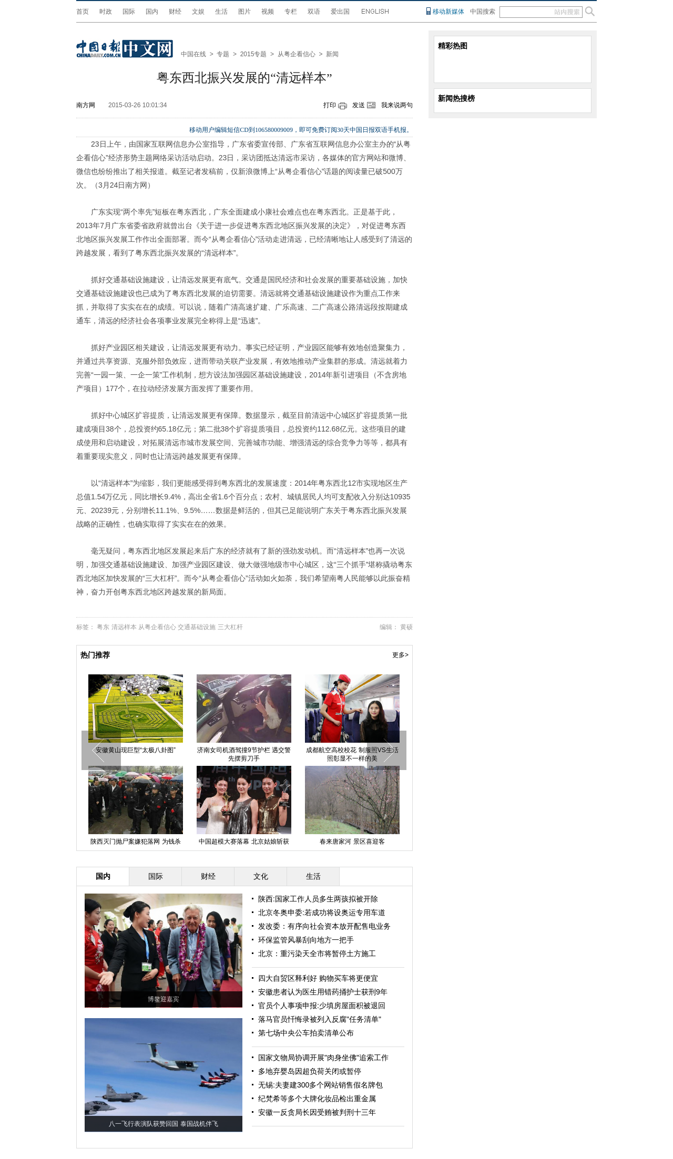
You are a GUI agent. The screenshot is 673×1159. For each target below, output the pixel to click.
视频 (267, 11)
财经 (175, 11)
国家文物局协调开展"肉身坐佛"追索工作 (323, 1057)
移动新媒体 (448, 11)
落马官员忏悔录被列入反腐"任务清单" (319, 1019)
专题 (223, 54)
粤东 (103, 627)
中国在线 (193, 54)
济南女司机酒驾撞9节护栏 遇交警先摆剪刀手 (244, 754)
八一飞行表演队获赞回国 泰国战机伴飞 (163, 1123)
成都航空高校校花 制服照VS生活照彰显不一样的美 (352, 754)
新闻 (332, 54)
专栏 (290, 11)
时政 (105, 11)
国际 (129, 11)
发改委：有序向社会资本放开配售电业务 (324, 926)
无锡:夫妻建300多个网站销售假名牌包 (320, 1085)
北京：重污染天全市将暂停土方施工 (317, 953)
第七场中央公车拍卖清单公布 (306, 1033)
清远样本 (124, 627)
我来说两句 (397, 105)
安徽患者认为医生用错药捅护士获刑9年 (323, 992)
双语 (314, 11)
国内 (152, 11)
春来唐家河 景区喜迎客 (352, 841)
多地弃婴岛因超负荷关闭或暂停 (309, 1071)
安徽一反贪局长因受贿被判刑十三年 (317, 1112)
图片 (244, 11)
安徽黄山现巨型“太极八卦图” (136, 750)
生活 (221, 11)
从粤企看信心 (296, 54)
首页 (82, 11)
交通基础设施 (197, 627)
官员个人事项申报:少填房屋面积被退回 (321, 1005)
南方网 (85, 105)
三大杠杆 (230, 627)
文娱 (198, 11)
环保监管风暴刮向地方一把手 (306, 940)
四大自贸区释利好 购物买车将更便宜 (318, 978)
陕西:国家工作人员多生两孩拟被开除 (318, 899)
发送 (358, 105)
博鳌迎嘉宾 (163, 999)
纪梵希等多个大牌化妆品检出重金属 (317, 1098)
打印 (329, 105)
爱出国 (340, 11)
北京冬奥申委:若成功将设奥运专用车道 (321, 912)
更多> (400, 655)
